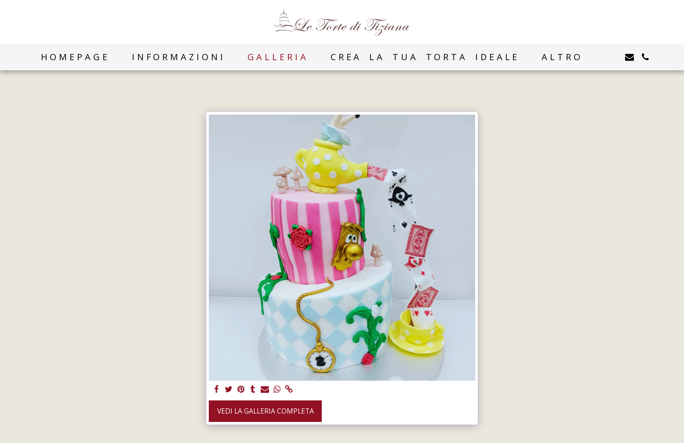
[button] (613, 57)
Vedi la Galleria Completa (265, 411)
